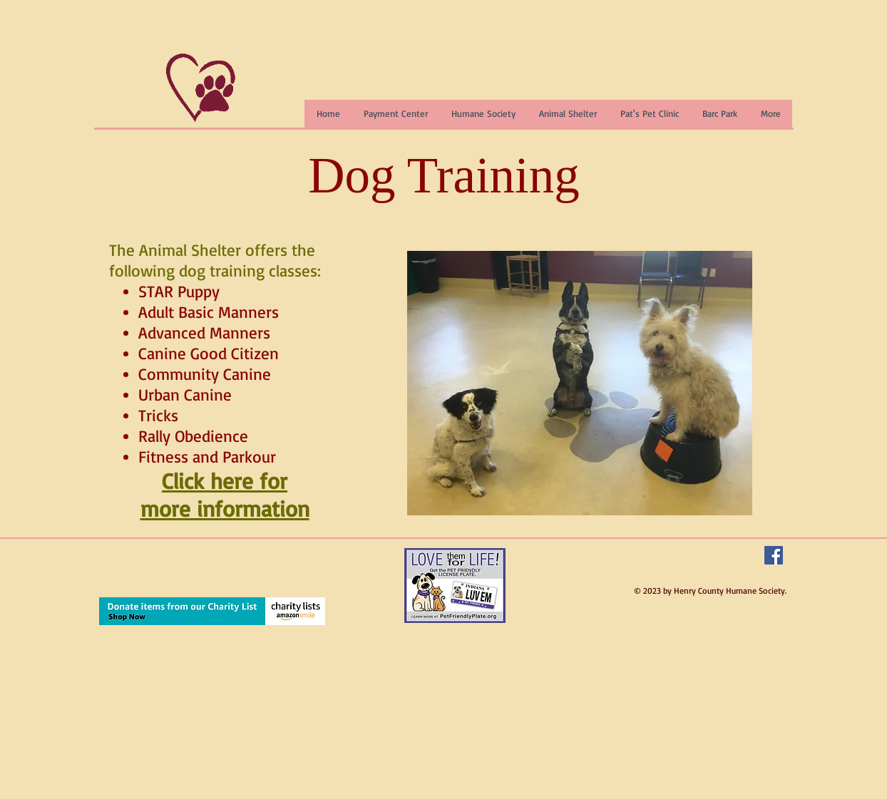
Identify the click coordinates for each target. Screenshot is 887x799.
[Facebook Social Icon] (773, 555)
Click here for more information (224, 494)
